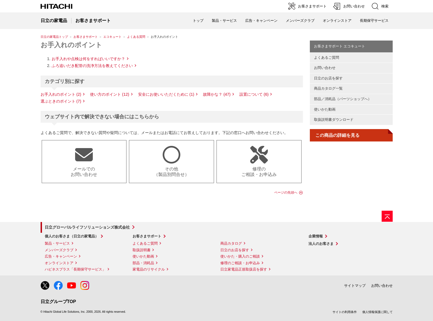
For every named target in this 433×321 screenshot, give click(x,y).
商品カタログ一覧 (328, 88)
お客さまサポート (85, 36)
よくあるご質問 (326, 57)
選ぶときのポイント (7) (61, 101)
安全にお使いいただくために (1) (166, 94)
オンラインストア (337, 20)
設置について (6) (254, 94)
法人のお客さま (321, 244)
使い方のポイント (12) (109, 94)
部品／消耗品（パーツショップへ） (342, 99)
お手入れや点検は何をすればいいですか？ (88, 59)
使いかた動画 (325, 109)
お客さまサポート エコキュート (339, 46)
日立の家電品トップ (54, 36)
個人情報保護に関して (377, 312)
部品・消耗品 (143, 263)
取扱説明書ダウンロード (333, 119)
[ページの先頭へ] (387, 216)
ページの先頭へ (285, 192)
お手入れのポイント (71, 45)
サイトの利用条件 (344, 312)
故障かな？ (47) (217, 94)
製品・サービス (57, 243)
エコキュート (112, 36)
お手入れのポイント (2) (61, 94)
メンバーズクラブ (300, 20)
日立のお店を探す (328, 78)
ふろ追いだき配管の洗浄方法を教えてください (92, 65)
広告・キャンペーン (61, 256)
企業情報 (315, 236)
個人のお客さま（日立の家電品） (72, 236)
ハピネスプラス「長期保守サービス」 (75, 269)
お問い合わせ (325, 68)
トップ (198, 20)
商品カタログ (231, 243)
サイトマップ (355, 285)
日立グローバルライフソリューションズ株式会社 (87, 227)
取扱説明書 (142, 250)
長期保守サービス (374, 20)
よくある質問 (136, 36)
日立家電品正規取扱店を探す (243, 269)
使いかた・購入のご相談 (240, 256)
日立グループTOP (58, 301)
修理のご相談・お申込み (240, 263)
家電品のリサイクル (149, 269)
